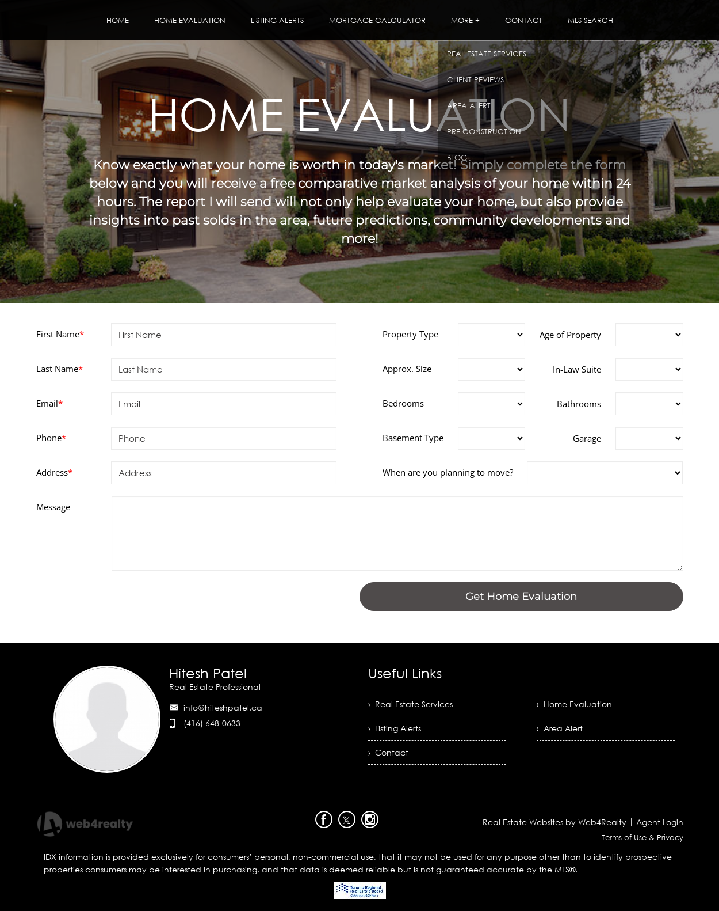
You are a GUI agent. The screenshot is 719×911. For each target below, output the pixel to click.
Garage (587, 438)
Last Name (59, 368)
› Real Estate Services (410, 704)
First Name (60, 334)
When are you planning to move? (448, 472)
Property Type (410, 334)
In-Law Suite (577, 369)
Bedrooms (403, 403)
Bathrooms (579, 403)
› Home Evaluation (574, 704)
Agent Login (659, 822)
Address (54, 472)
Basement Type (413, 437)
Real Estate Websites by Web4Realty (554, 822)
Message (53, 507)
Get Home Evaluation (521, 596)
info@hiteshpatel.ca (222, 707)
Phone (51, 437)
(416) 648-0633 (211, 723)
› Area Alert (560, 728)
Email (49, 403)
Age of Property (570, 334)
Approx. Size (407, 368)
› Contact (388, 752)
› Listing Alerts (394, 728)
